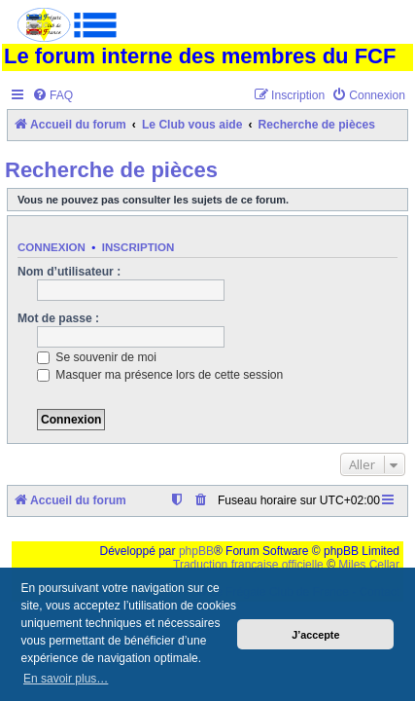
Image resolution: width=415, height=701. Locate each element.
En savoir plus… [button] (65, 678)
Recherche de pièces (111, 170)
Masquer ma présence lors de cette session (160, 375)
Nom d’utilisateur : (69, 271)
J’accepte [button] (315, 635)
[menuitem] (52, 96)
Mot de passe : (58, 318)
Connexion (51, 247)
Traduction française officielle (248, 565)
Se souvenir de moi (96, 357)
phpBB (196, 551)
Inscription (138, 247)
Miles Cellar (368, 565)
